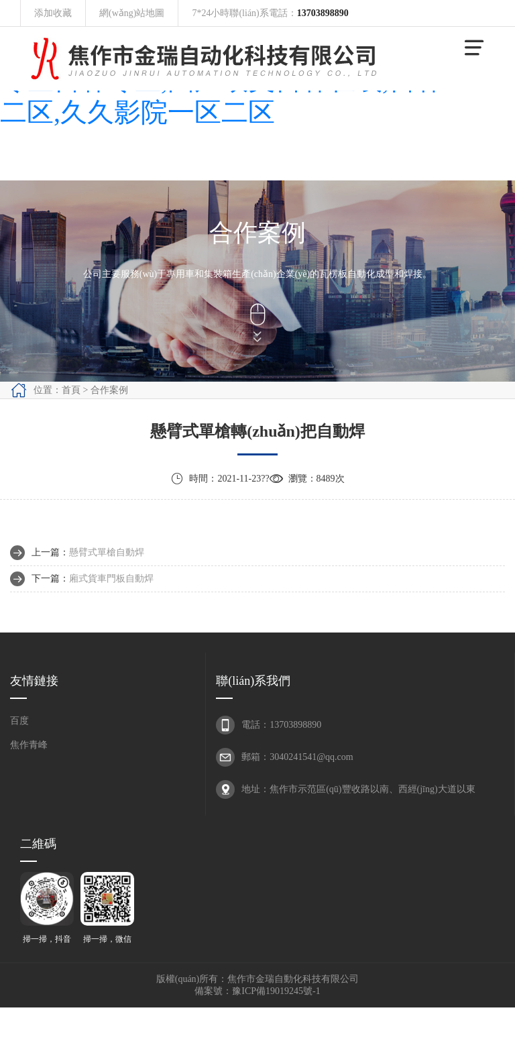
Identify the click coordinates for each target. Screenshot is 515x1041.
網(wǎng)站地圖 (131, 13)
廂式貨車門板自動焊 (111, 578)
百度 (19, 721)
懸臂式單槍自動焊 (106, 552)
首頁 (71, 390)
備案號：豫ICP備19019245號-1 (257, 991)
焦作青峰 (29, 745)
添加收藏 (53, 13)
